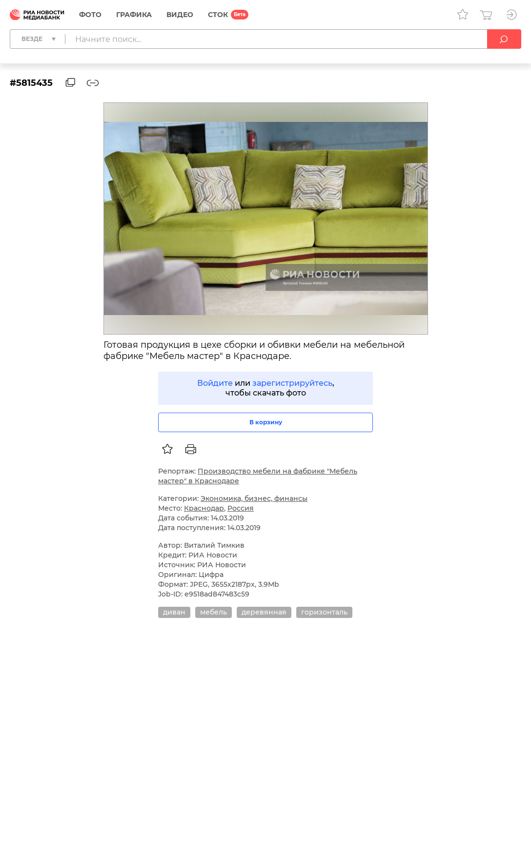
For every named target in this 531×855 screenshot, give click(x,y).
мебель (213, 612)
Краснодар (204, 508)
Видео (179, 14)
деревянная (264, 612)
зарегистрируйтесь (292, 383)
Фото (90, 14)
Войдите (215, 383)
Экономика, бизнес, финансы (254, 498)
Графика (134, 14)
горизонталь (324, 612)
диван (174, 612)
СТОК (218, 14)
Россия (240, 508)
